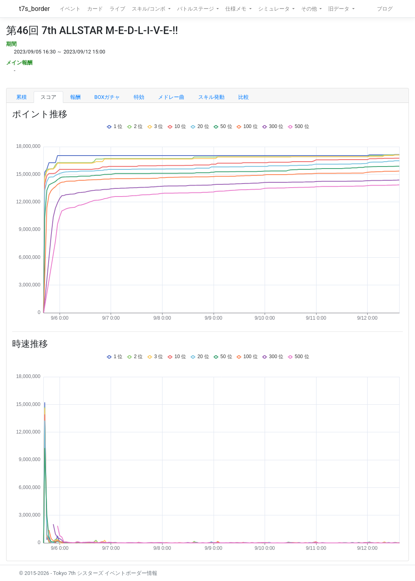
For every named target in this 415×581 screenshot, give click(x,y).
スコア (48, 97)
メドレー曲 (171, 97)
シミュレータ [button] (274, 9)
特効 (139, 97)
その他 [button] (309, 9)
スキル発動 (211, 97)
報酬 (75, 97)
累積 (21, 97)
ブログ (385, 9)
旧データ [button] (339, 9)
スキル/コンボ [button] (149, 9)
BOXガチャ (107, 97)
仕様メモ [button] (236, 9)
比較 (243, 97)
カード (95, 9)
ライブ (117, 9)
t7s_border (34, 9)
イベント (70, 9)
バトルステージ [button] (196, 9)
